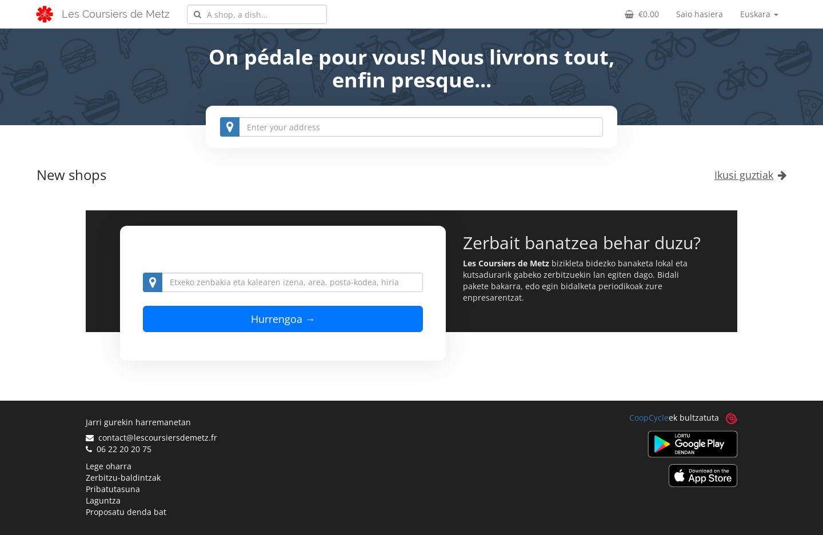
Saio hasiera (699, 14)
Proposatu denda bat (126, 511)
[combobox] (257, 14)
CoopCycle (649, 417)
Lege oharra (108, 466)
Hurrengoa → (283, 319)
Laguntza (103, 500)
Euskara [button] (759, 14)
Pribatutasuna (113, 489)
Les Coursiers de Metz (116, 14)
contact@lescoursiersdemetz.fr (151, 437)
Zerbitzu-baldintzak (123, 477)
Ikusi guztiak (750, 175)
